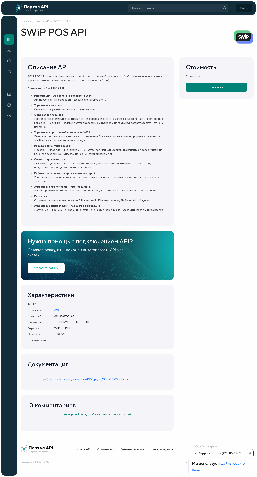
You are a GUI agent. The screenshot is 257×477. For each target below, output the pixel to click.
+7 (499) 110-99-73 (229, 453)
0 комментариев (52, 405)
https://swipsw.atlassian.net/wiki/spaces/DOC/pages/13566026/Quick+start (85, 379)
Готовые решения (132, 449)
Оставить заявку (46, 268)
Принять (197, 470)
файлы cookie (233, 463)
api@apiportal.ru (204, 453)
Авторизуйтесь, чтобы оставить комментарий (97, 414)
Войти (244, 8)
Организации (105, 449)
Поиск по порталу (143, 8)
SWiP (57, 309)
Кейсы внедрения (162, 449)
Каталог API (42, 21)
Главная (26, 21)
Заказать (216, 87)
